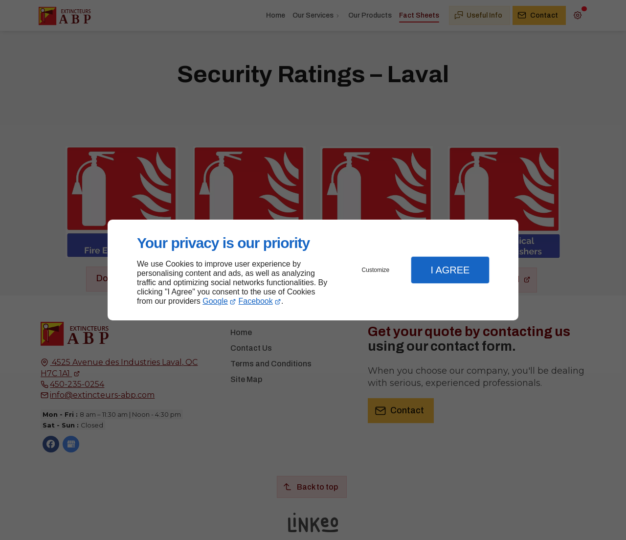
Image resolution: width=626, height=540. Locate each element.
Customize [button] (376, 270)
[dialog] (313, 270)
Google (215, 301)
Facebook (256, 301)
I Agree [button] (450, 270)
